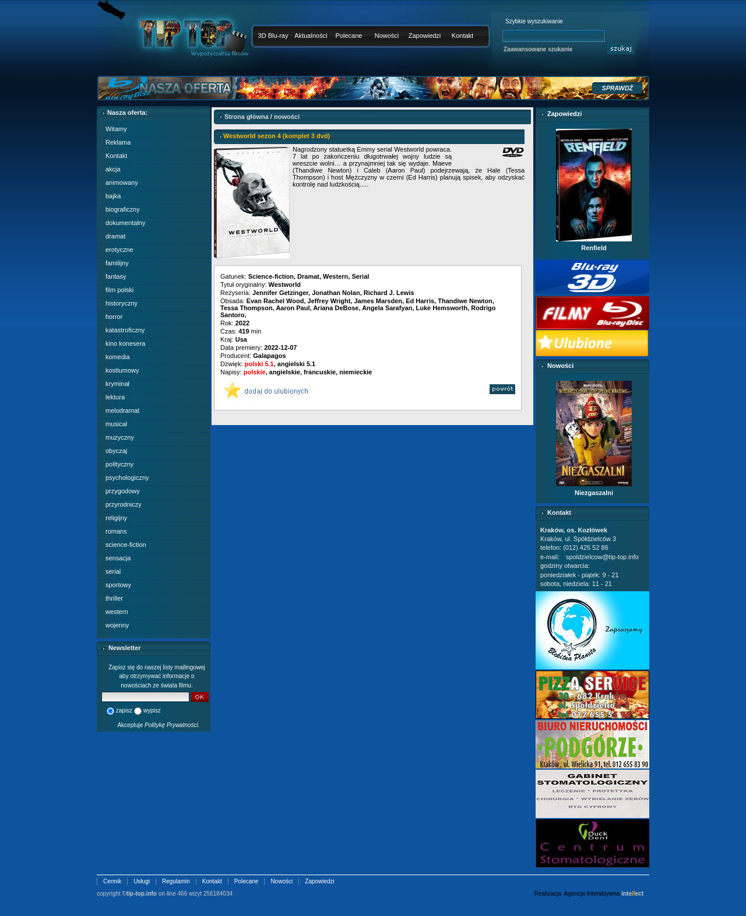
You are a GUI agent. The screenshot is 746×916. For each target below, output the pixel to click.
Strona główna (246, 116)
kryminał (117, 383)
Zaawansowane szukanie (538, 49)
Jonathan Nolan (336, 292)
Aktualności (310, 35)
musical (116, 423)
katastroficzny (125, 330)
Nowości (387, 35)
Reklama (118, 142)
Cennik (112, 881)
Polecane (349, 35)
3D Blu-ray (273, 35)
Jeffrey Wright (329, 300)
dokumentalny (125, 222)
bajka (113, 195)
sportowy (118, 584)
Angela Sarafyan (387, 307)
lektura (115, 397)
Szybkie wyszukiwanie (534, 21)
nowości (287, 116)
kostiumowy (122, 370)
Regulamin (176, 881)
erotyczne (119, 249)
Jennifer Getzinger (280, 292)
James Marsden (378, 300)
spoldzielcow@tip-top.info (602, 556)
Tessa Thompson (246, 307)
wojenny (117, 625)
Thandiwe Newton (465, 300)
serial (113, 571)
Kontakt (462, 35)
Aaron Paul (292, 307)
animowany (121, 182)
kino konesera (125, 343)
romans (116, 531)
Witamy (116, 128)
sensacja (118, 557)
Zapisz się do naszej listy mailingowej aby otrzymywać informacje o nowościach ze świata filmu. (156, 676)
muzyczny (119, 437)
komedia (117, 356)
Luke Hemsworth (441, 307)
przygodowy (122, 490)
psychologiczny (127, 477)
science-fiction (125, 544)
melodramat (122, 410)
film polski (119, 289)
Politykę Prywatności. (172, 725)
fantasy (115, 276)
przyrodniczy (123, 504)
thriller (114, 598)
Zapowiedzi (425, 35)
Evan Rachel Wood (275, 300)
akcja (113, 169)
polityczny (119, 464)
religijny (116, 517)
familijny (117, 262)
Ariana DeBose (335, 307)
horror (113, 316)
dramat (115, 236)
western (116, 611)
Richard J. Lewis (389, 292)
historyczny (121, 303)
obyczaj (116, 450)
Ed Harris (420, 300)
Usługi (141, 881)
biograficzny (122, 209)
